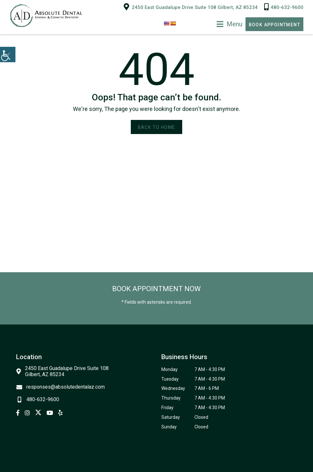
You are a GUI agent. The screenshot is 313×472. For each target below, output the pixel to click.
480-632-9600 (283, 6)
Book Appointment (274, 24)
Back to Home (156, 127)
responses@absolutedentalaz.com (60, 387)
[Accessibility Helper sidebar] (7, 54)
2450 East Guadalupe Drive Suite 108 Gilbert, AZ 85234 (191, 6)
